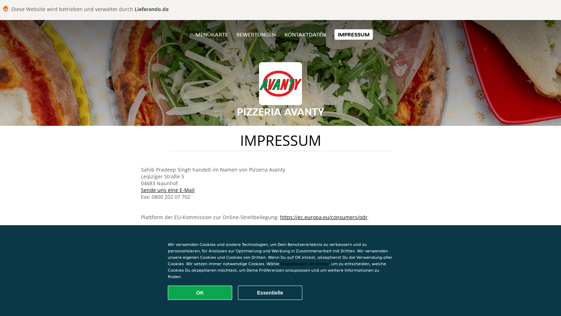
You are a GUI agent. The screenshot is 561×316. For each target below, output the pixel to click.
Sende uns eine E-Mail (168, 190)
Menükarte (211, 34)
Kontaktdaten (305, 34)
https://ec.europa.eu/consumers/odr (323, 217)
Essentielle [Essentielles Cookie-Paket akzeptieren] (270, 293)
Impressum (354, 34)
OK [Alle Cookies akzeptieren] (200, 293)
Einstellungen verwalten (304, 263)
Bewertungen (256, 34)
